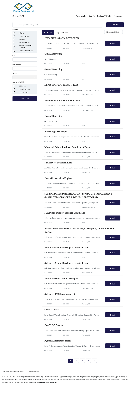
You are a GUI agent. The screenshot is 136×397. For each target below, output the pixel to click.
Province (16, 29)
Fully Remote (23, 92)
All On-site (22, 86)
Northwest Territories (26, 51)
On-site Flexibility (19, 82)
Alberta (21, 33)
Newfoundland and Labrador (25, 47)
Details (112, 43)
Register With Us (104, 16)
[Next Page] (94, 361)
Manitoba (22, 39)
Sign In (92, 16)
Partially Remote (24, 89)
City (14, 55)
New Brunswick (24, 43)
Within (15, 73)
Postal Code (17, 64)
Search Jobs (81, 16)
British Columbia (24, 36)
